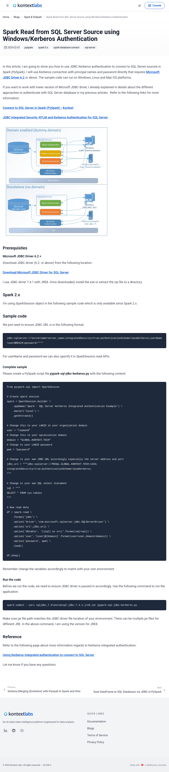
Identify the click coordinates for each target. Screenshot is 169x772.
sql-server (90, 47)
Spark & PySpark (33, 17)
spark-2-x (43, 47)
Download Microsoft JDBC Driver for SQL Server (36, 272)
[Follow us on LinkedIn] (5, 730)
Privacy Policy (95, 742)
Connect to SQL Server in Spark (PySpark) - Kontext (38, 108)
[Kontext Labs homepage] (27, 5)
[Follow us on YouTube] (22, 730)
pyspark (29, 47)
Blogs (17, 17)
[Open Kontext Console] (154, 5)
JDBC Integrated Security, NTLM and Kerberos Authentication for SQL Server (55, 117)
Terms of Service (97, 735)
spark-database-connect (66, 47)
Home (6, 17)
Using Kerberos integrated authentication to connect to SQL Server (48, 655)
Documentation (96, 721)
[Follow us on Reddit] (13, 730)
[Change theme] (139, 5)
